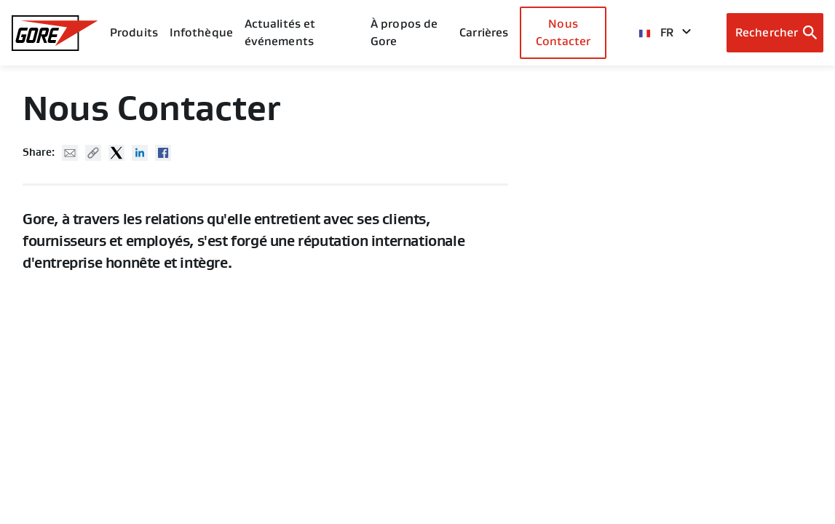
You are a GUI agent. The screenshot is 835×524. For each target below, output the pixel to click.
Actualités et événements (280, 32)
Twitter (116, 153)
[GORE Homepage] (55, 33)
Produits (134, 32)
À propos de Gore (404, 32)
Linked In (140, 153)
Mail (70, 153)
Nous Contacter (563, 32)
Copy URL (93, 153)
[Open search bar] (775, 32)
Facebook (163, 153)
